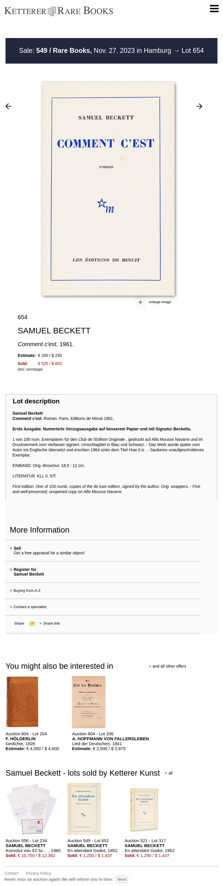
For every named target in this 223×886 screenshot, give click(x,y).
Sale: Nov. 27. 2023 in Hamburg (96, 50)
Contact (11, 873)
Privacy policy (38, 873)
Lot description (36, 401)
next (122, 879)
